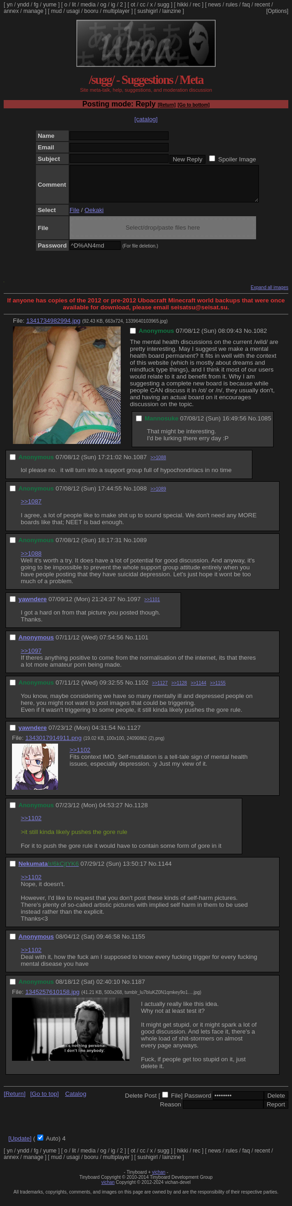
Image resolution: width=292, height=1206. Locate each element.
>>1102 (80, 756)
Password (197, 1102)
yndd (23, 4)
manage (33, 11)
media (88, 4)
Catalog (75, 1100)
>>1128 (179, 689)
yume (49, 4)
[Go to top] (44, 1100)
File (74, 216)
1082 (260, 337)
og (103, 4)
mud (56, 11)
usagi (73, 11)
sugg (163, 4)
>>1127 (160, 689)
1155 (138, 943)
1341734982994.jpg (53, 327)
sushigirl (147, 11)
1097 (134, 606)
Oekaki (94, 216)
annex (11, 11)
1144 (165, 870)
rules (232, 4)
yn (10, 4)
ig (113, 4)
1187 (138, 988)
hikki (182, 4)
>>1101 (152, 606)
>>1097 (31, 657)
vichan (158, 1179)
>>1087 (31, 508)
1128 (141, 812)
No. (248, 337)
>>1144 (198, 689)
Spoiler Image (237, 159)
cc (143, 4)
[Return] (166, 104)
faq (246, 4)
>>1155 (218, 689)
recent (262, 4)
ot (133, 4)
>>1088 (158, 464)
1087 (140, 464)
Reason (170, 1111)
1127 (134, 734)
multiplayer (116, 11)
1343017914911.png (53, 744)
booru (91, 11)
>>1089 (158, 495)
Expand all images (269, 294)
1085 (264, 425)
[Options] (277, 11)
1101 (141, 644)
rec (197, 4)
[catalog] (146, 119)
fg (36, 4)
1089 (140, 547)
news (214, 4)
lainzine (171, 11)
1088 (140, 495)
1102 (141, 689)
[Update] (19, 1145)
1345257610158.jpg (52, 998)
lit (74, 4)
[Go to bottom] (194, 104)
